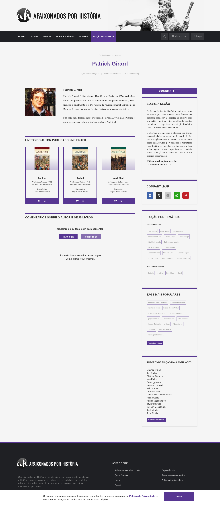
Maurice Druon (154, 370)
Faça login (68, 237)
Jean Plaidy (152, 413)
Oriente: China (168, 253)
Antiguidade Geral (155, 237)
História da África (183, 258)
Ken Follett (152, 379)
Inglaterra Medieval (178, 302)
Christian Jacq (153, 391)
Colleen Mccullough (156, 407)
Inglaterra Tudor (154, 308)
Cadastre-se (91, 237)
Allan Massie (153, 397)
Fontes (83, 36)
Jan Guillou (152, 373)
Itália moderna (182, 319)
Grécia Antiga (170, 237)
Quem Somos (121, 475)
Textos (33, 36)
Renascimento (168, 319)
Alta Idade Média (154, 242)
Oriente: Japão (183, 253)
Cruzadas (151, 329)
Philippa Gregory (155, 376)
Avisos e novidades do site (127, 470)
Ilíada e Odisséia (154, 324)
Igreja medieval (153, 319)
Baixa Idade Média (171, 242)
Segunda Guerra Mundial (157, 302)
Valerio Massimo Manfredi (159, 394)
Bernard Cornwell (155, 385)
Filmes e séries (65, 36)
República (170, 273)
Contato (118, 485)
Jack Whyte (152, 410)
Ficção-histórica (103, 36)
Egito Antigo (165, 231)
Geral (180, 273)
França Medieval (165, 329)
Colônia (151, 273)
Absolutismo (178, 324)
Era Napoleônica (175, 313)
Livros (47, 36)
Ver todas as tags (155, 343)
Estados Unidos (154, 253)
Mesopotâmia (178, 231)
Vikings (167, 324)
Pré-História (152, 231)
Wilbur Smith (153, 388)
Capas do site (168, 470)
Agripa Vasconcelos (156, 401)
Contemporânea (169, 247)
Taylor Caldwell (154, 404)
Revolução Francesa (156, 335)
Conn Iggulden (154, 382)
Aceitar (179, 496)
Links (117, 480)
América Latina (167, 258)
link (176, 127)
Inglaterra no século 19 (156, 313)
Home (21, 36)
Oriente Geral (153, 258)
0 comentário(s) (132, 74)
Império (160, 273)
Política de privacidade (172, 480)
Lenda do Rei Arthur (171, 308)
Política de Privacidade (142, 496)
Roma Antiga (184, 237)
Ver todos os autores (156, 420)
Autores (118, 55)
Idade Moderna (153, 247)
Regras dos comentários (173, 475)
